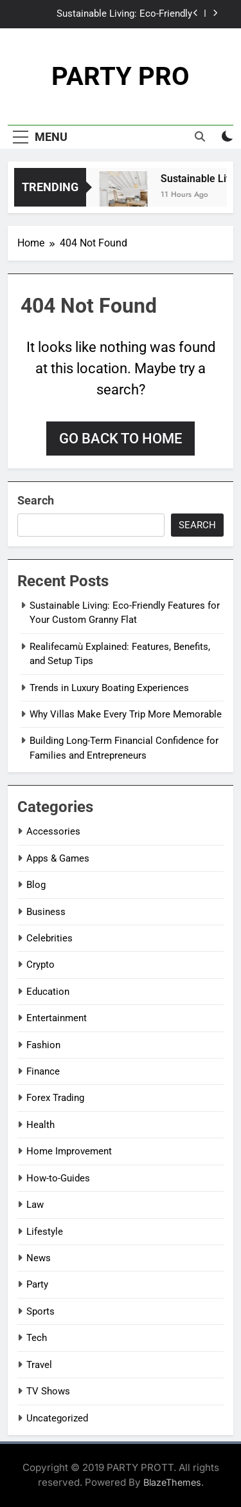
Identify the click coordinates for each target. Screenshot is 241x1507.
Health (40, 1125)
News (38, 1258)
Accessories (53, 831)
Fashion (43, 1045)
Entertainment (56, 1018)
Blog (36, 885)
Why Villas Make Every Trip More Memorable (126, 714)
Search (35, 500)
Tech (36, 1338)
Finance (43, 1071)
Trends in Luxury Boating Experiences (109, 688)
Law (35, 1204)
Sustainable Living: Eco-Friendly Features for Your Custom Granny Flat (111, 14)
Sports (40, 1311)
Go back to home (120, 438)
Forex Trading (55, 1098)
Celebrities (49, 938)
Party (37, 1284)
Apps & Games (57, 858)
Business (46, 912)
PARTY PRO (120, 76)
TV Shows (48, 1391)
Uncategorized (57, 1418)
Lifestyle (44, 1231)
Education (47, 991)
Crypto (40, 964)
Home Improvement (69, 1151)
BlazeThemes (172, 1482)
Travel (39, 1365)
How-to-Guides (58, 1178)
